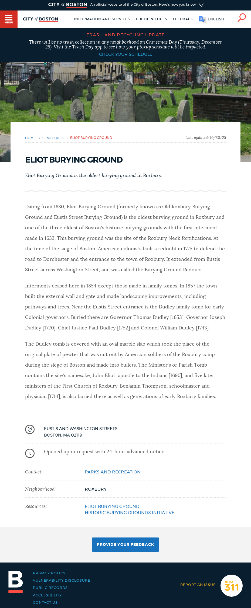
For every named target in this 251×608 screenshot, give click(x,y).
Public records (50, 588)
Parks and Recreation (113, 472)
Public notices (151, 19)
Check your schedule (125, 54)
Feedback (183, 19)
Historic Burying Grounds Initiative (129, 513)
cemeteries (52, 138)
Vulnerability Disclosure (61, 580)
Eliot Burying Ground (112, 506)
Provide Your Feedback (125, 545)
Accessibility (47, 595)
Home (30, 138)
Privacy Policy (49, 573)
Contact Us (45, 603)
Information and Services (102, 19)
